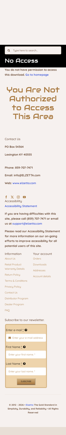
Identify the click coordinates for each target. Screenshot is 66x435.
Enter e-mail (15, 330)
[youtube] (24, 197)
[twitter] (12, 197)
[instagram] (18, 197)
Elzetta (29, 404)
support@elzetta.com (27, 223)
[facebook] (6, 197)
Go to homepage (37, 75)
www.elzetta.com (24, 183)
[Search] (9, 50)
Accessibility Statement (21, 206)
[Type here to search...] (33, 50)
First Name (14, 347)
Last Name (14, 364)
